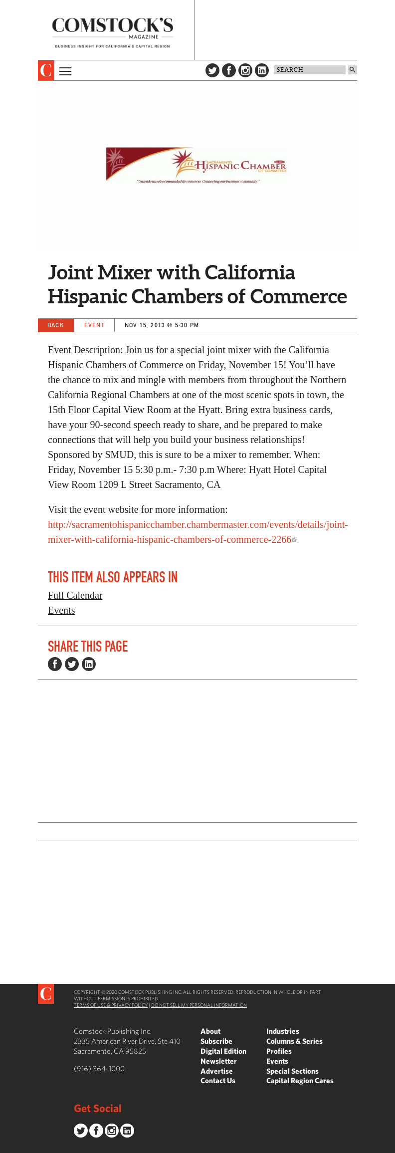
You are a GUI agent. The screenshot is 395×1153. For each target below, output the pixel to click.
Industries (282, 1031)
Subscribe (216, 1041)
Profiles (279, 1051)
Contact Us (217, 1080)
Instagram (245, 70)
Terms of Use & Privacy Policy (111, 1005)
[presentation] (46, 70)
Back (55, 325)
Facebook (229, 70)
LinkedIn (262, 70)
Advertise (216, 1071)
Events (61, 610)
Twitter (212, 70)
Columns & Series (294, 1041)
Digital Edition (223, 1051)
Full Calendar (75, 595)
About (210, 1031)
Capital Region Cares (300, 1080)
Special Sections (292, 1071)
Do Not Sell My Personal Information (199, 1005)
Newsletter (218, 1061)
